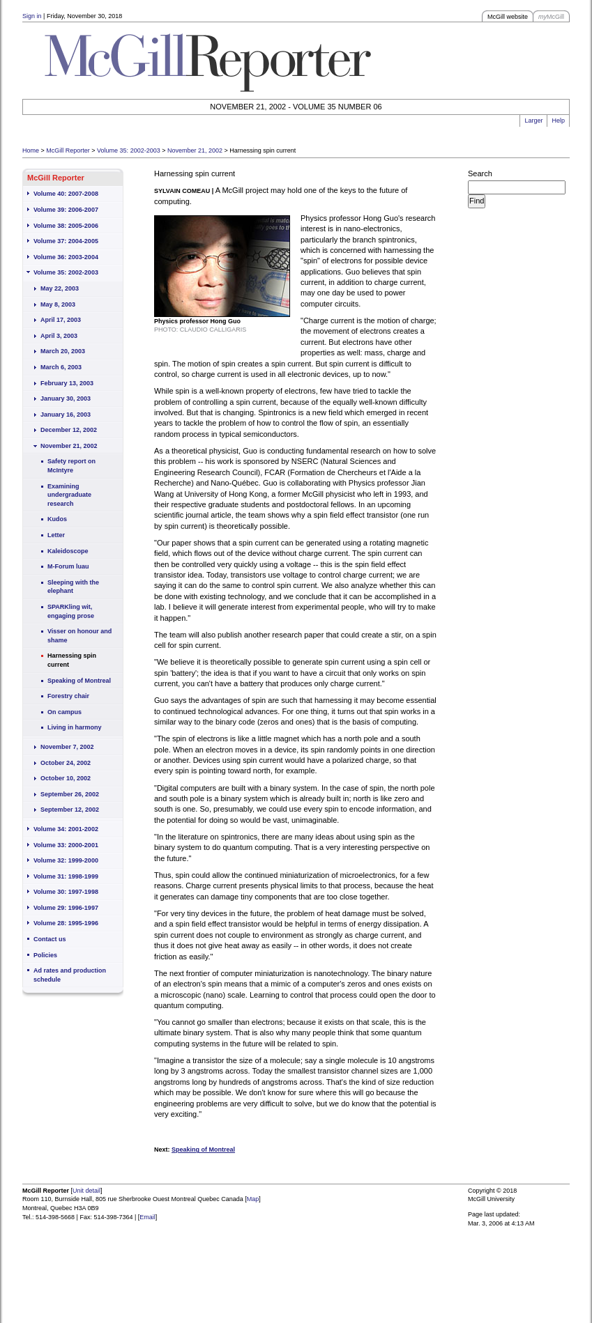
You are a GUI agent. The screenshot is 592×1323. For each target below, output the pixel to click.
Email (147, 1217)
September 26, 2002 (69, 794)
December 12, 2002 (68, 429)
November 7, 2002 (67, 746)
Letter (56, 535)
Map (253, 1199)
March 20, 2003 (62, 351)
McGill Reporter (68, 150)
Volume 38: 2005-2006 (65, 225)
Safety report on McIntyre (71, 466)
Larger (533, 120)
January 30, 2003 (65, 398)
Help (558, 120)
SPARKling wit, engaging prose (70, 611)
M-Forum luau (68, 566)
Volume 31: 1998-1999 (65, 876)
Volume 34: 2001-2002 (65, 829)
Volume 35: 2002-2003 (128, 150)
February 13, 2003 (66, 383)
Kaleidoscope (68, 551)
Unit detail (86, 1190)
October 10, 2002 (65, 778)
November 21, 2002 (194, 150)
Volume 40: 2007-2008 (65, 193)
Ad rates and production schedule (69, 975)
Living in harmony (74, 727)
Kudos (57, 519)
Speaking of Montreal (79, 680)
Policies (45, 955)
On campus (64, 712)
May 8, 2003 (57, 304)
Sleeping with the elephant (73, 587)
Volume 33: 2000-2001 (65, 845)
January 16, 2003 (65, 414)
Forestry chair (68, 696)
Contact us (49, 939)
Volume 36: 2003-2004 (65, 257)
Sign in (32, 16)
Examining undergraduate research (69, 495)
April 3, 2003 (58, 335)
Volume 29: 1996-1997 (65, 907)
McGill (551, 16)
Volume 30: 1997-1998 (65, 891)
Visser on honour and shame (79, 636)
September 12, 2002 (69, 809)
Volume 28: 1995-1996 (65, 923)
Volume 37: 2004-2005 (65, 241)
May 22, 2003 (59, 288)
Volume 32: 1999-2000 (65, 860)
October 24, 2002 (65, 762)
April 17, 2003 (60, 319)
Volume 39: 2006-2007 (65, 209)
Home (30, 150)
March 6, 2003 (61, 367)
